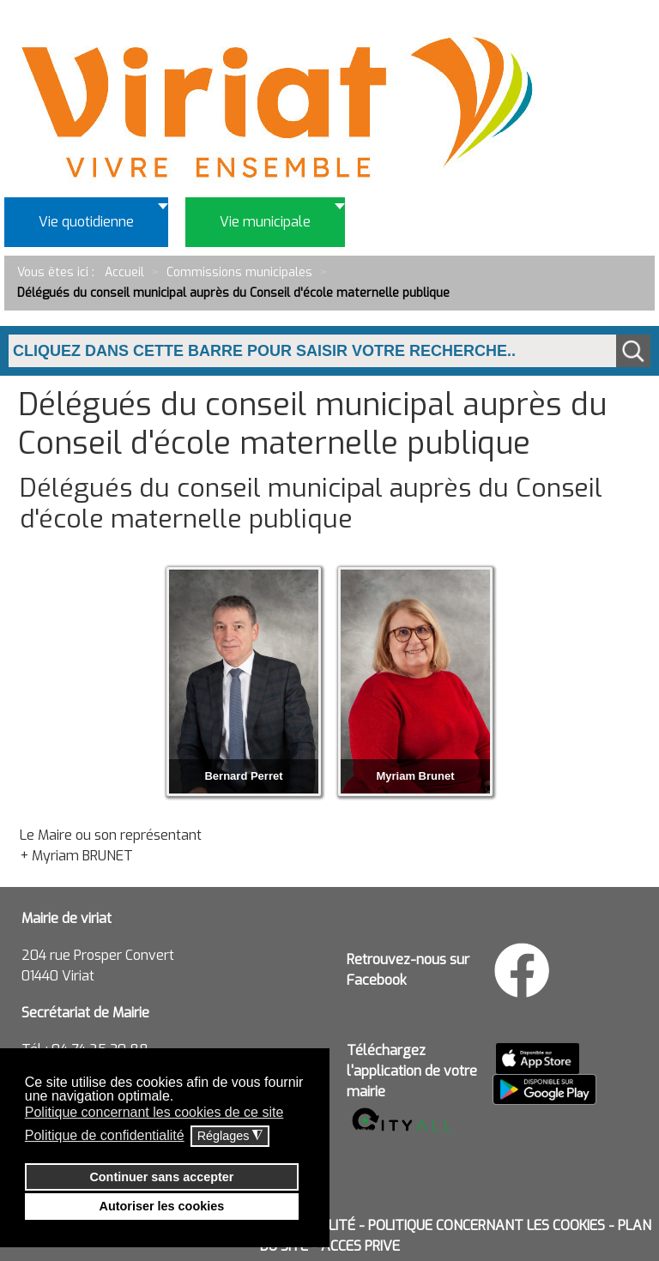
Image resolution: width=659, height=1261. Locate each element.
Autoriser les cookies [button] (162, 1206)
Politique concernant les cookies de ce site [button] (154, 1112)
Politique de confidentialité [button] (104, 1135)
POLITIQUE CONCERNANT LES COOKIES (486, 1225)
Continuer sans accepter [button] (161, 1177)
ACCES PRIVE (360, 1246)
